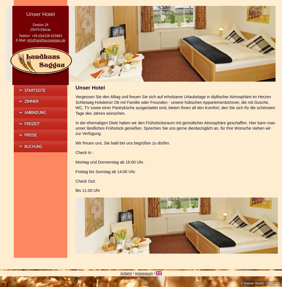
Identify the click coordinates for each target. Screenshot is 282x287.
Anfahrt (126, 273)
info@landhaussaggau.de (46, 40)
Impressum (144, 273)
